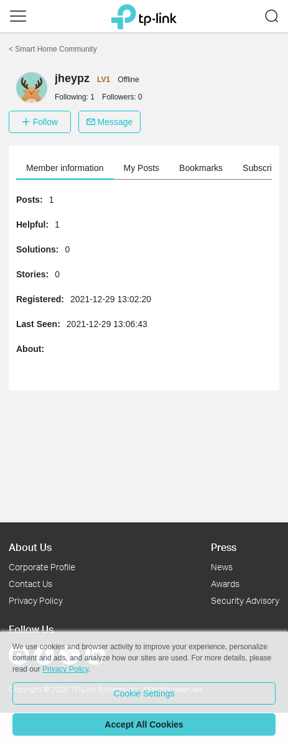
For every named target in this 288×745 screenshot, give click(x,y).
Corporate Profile (42, 567)
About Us (30, 546)
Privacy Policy (36, 600)
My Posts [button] (142, 168)
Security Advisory (245, 600)
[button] (18, 16)
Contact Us (30, 583)
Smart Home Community (53, 49)
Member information (65, 168)
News (222, 567)
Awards (225, 583)
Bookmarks (201, 168)
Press (223, 546)
